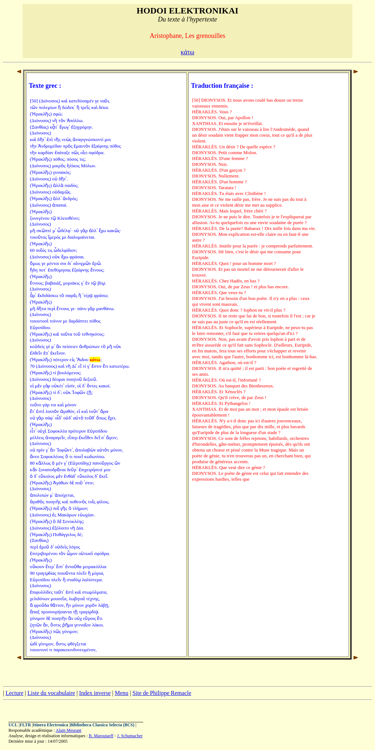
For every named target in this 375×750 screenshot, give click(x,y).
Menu (121, 693)
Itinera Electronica (50, 724)
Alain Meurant (68, 730)
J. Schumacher (129, 735)
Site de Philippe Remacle (161, 693)
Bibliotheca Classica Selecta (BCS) (102, 724)
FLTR (25, 724)
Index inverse (95, 693)
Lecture (14, 693)
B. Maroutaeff (101, 735)
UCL (12, 724)
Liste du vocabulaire (51, 693)
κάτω (187, 52)
